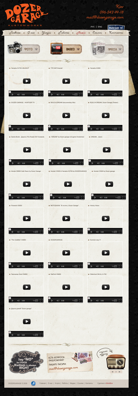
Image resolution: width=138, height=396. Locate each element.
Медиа (72, 383)
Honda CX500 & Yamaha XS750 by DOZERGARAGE (69, 171)
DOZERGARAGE (57, 240)
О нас (50, 383)
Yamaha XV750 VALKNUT (20, 68)
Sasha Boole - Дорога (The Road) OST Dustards (27, 137)
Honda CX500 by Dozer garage (104, 171)
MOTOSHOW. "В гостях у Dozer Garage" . (65, 205)
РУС (93, 27)
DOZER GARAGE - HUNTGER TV (23, 102)
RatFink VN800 (56, 274)
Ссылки (80, 383)
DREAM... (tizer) (96, 137)
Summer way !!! (95, 240)
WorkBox (109, 383)
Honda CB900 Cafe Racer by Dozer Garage (26, 171)
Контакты (89, 383)
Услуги (57, 383)
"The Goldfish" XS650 (18, 240)
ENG (100, 27)
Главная (42, 383)
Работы (65, 383)
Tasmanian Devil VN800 (19, 274)
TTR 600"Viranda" (57, 68)
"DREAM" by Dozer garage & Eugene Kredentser (67, 137)
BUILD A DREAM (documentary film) (63, 102)
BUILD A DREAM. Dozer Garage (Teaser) (104, 102)
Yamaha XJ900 (95, 68)
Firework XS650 (16, 205)
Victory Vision (94, 205)
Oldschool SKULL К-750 (98, 274)
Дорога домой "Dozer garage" (21, 308)
